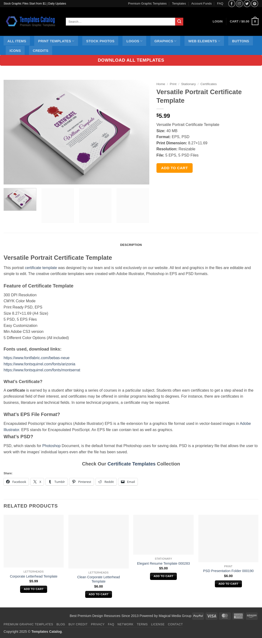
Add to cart (174, 168)
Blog (60, 624)
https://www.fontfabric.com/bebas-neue (37, 358)
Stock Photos (100, 41)
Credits (40, 51)
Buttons (240, 41)
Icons (15, 51)
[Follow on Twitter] (247, 3)
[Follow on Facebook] (231, 3)
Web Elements (204, 41)
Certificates (209, 84)
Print (173, 84)
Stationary (188, 84)
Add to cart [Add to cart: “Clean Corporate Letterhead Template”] (98, 594)
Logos (134, 41)
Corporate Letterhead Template (33, 576)
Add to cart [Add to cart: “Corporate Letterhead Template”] (34, 589)
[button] (244, 21)
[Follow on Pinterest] (254, 3)
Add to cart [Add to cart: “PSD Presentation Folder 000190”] (228, 583)
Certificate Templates (131, 463)
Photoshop (51, 446)
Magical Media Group (175, 616)
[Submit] (179, 22)
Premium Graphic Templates (147, 3)
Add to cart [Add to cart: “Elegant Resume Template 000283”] (163, 576)
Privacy (98, 624)
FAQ (220, 3)
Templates (179, 3)
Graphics (165, 41)
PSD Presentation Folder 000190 (228, 571)
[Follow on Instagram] (239, 3)
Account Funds (201, 3)
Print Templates (56, 41)
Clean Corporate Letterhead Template (98, 579)
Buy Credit (78, 624)
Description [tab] (131, 245)
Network (125, 624)
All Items (16, 41)
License (158, 624)
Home (160, 84)
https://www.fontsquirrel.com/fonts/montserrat (42, 370)
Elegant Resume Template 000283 (163, 563)
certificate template (41, 268)
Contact (175, 624)
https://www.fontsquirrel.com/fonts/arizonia (39, 364)
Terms (142, 624)
